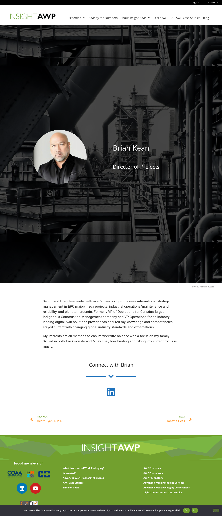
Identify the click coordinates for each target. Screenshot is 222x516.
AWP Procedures (153, 473)
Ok (186, 510)
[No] (216, 510)
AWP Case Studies (188, 18)
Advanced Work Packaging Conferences (166, 487)
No (194, 510)
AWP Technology (153, 477)
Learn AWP (163, 18)
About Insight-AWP (136, 18)
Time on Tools (71, 487)
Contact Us (212, 2)
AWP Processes (152, 468)
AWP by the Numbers (103, 18)
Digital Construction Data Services (163, 492)
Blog (206, 18)
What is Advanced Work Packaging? (83, 468)
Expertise (77, 18)
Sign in (195, 2)
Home (195, 286)
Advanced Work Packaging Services (83, 477)
